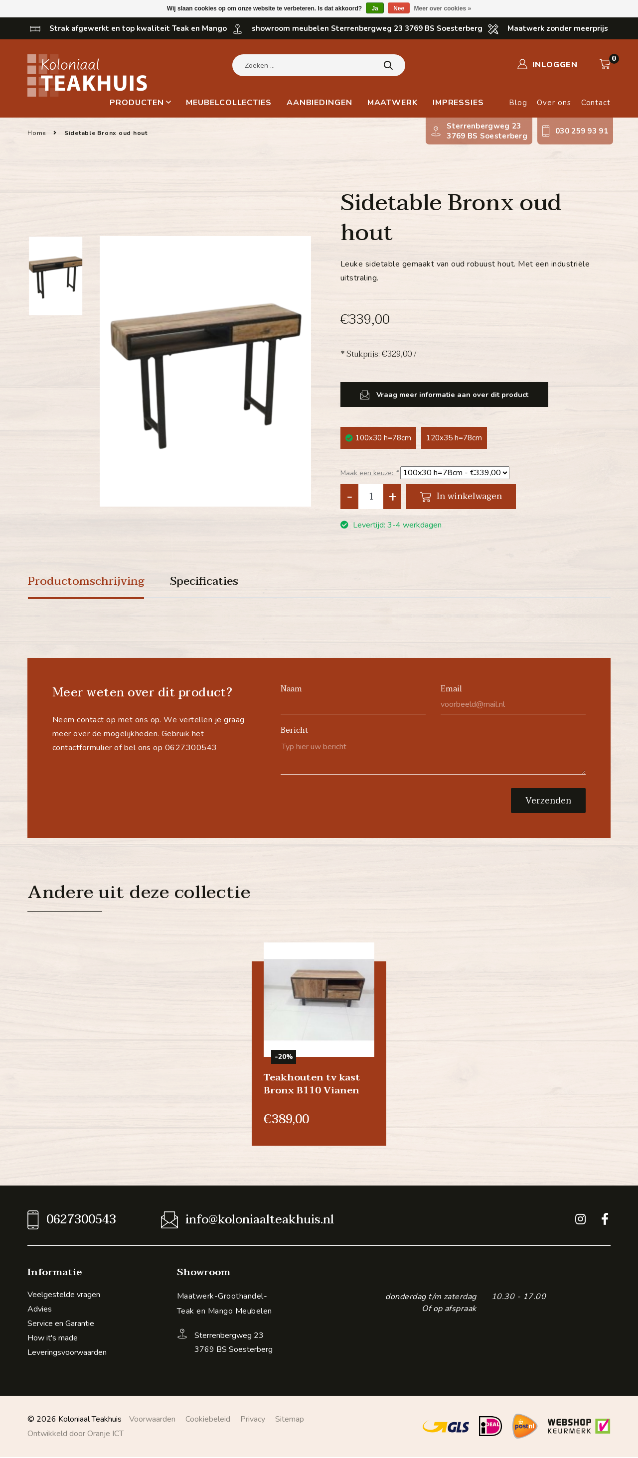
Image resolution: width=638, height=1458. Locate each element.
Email (451, 690)
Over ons (554, 103)
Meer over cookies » (443, 8)
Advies (39, 1310)
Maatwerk (392, 102)
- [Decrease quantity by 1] (349, 496)
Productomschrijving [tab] (89, 582)
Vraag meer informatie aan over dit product (437, 394)
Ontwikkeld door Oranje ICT (75, 1434)
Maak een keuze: (369, 473)
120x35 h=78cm (454, 438)
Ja (374, 8)
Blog (518, 103)
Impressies (458, 102)
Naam (291, 690)
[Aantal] (370, 496)
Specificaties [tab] (212, 582)
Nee (398, 8)
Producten (140, 102)
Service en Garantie (60, 1324)
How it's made (52, 1338)
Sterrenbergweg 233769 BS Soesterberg (487, 131)
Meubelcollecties (228, 102)
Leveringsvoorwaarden (67, 1353)
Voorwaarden (152, 1420)
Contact (596, 103)
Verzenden (548, 801)
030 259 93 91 (581, 131)
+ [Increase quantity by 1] (392, 496)
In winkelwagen (461, 496)
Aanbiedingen (319, 102)
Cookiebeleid (207, 1420)
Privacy (252, 1420)
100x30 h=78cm (378, 438)
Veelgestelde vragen (63, 1295)
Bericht (295, 731)
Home (36, 133)
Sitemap (289, 1420)
